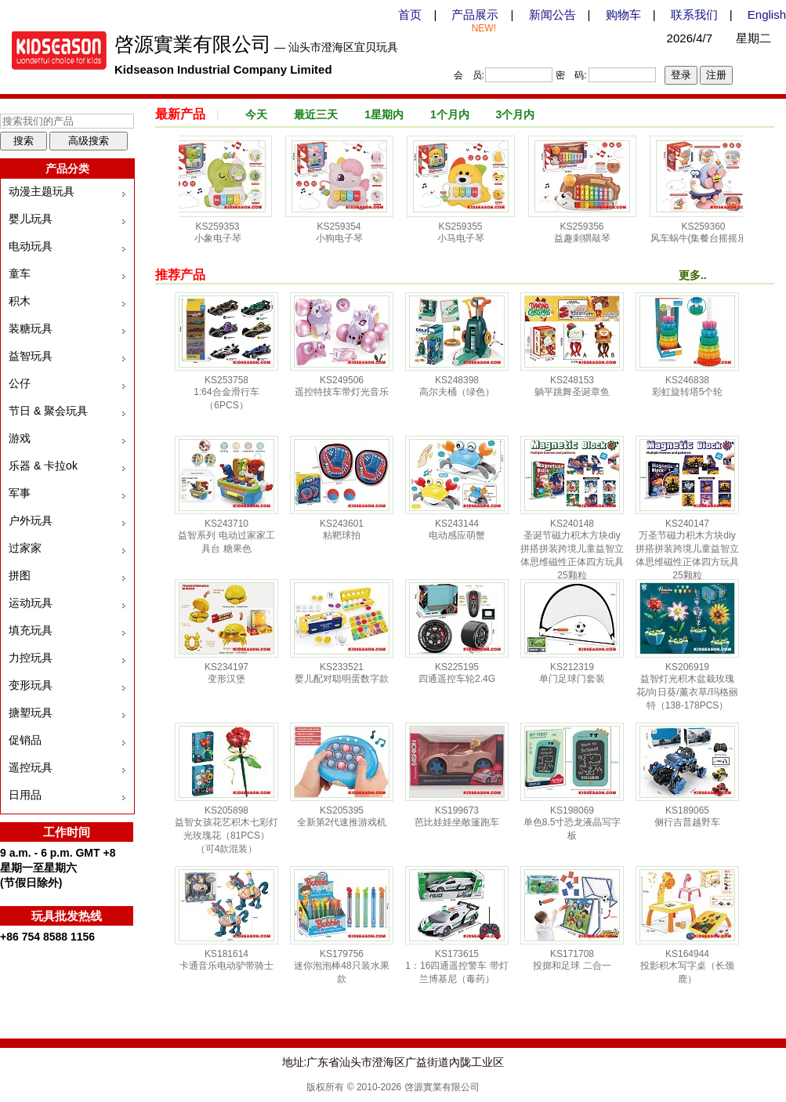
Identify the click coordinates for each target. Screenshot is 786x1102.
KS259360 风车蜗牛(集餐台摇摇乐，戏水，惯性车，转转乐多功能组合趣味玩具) (708, 245)
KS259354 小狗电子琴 (344, 232)
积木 (20, 301)
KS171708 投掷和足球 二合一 (571, 959)
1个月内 (449, 114)
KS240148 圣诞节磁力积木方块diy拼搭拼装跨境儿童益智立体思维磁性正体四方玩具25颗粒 (572, 549)
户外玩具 (31, 520)
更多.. (693, 275)
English (767, 14)
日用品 (25, 794)
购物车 (623, 14)
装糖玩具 (31, 328)
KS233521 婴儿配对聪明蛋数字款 (342, 673)
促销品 (25, 740)
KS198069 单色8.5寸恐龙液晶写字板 (572, 823)
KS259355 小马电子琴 (465, 232)
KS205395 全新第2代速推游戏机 (342, 816)
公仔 (20, 383)
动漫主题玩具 (41, 191)
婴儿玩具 (31, 218)
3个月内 (515, 114)
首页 (410, 14)
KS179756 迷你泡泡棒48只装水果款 (341, 966)
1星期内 (384, 114)
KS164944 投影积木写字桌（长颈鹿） (687, 966)
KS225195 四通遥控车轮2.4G (456, 673)
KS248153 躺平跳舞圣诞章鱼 (572, 386)
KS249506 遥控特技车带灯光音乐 (342, 386)
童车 (20, 273)
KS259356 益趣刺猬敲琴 (587, 232)
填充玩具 (31, 630)
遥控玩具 (31, 767)
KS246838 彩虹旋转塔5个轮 (687, 386)
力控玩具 (31, 657)
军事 (20, 493)
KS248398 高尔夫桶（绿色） (456, 386)
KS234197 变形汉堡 (226, 673)
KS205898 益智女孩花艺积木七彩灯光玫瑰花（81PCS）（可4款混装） (226, 829)
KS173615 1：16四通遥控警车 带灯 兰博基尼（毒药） (456, 966)
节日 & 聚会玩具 (48, 410)
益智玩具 (31, 356)
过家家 (25, 548)
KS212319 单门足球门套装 (572, 673)
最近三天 (316, 114)
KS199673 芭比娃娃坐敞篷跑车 (457, 816)
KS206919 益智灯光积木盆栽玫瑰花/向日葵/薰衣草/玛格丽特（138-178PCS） (687, 686)
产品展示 (474, 14)
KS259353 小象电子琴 (222, 232)
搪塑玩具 (31, 712)
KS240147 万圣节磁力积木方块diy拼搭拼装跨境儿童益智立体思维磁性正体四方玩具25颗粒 (687, 549)
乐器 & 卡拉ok (43, 465)
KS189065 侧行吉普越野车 (687, 816)
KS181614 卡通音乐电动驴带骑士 (226, 959)
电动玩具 (31, 246)
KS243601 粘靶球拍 (342, 529)
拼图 (20, 575)
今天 (256, 114)
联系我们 (694, 14)
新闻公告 (552, 14)
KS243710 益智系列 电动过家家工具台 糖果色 (226, 536)
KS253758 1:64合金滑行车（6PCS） (226, 393)
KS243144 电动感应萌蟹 (457, 529)
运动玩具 (31, 602)
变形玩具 (31, 685)
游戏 (20, 438)
